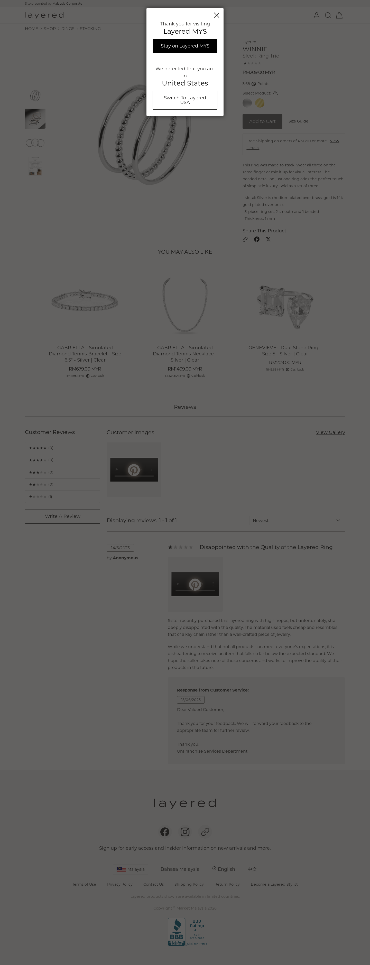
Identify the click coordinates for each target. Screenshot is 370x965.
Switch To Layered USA (185, 100)
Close (217, 15)
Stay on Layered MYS (185, 46)
